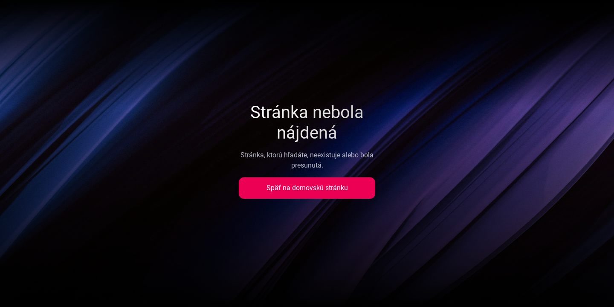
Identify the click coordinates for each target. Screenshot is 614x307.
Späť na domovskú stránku (307, 188)
